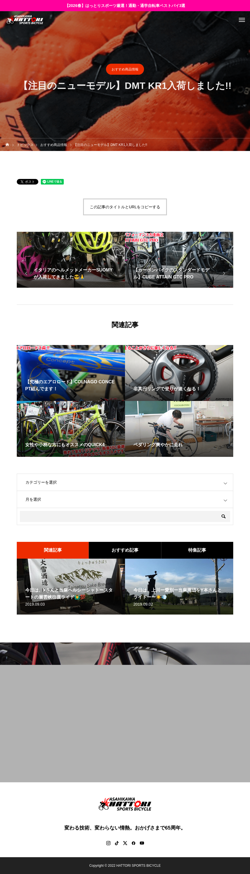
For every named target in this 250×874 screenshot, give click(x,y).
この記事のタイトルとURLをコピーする (125, 207)
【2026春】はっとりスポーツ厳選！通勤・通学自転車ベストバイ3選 (125, 5)
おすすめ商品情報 (125, 69)
